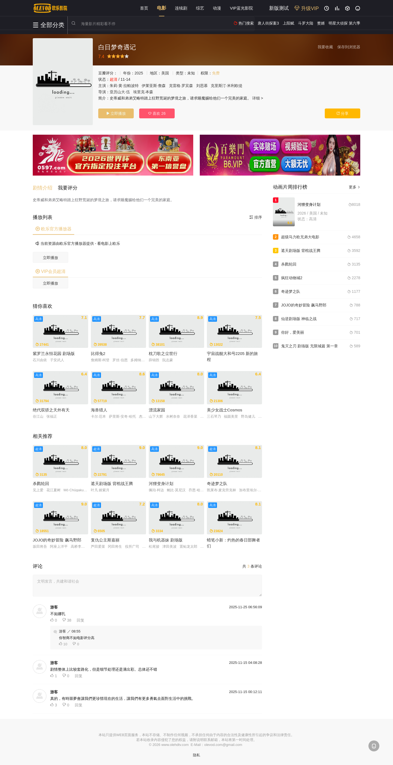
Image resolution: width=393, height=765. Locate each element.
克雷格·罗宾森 (181, 85)
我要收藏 (325, 47)
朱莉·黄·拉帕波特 (124, 85)
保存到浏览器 (348, 47)
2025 (139, 73)
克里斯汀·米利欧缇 (226, 85)
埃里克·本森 (143, 92)
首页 (144, 8)
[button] (45, 187)
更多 (354, 187)
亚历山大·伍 (120, 92)
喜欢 (156, 113)
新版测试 (279, 8)
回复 (80, 619)
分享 (343, 113)
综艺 (200, 8)
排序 (255, 216)
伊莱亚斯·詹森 (154, 85)
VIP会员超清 (50, 270)
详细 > (257, 98)
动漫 (217, 8)
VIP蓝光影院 (241, 8)
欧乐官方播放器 (53, 228)
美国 (165, 73)
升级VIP (306, 8)
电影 (161, 8)
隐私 (196, 754)
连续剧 (181, 8)
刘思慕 (202, 85)
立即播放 (116, 113)
